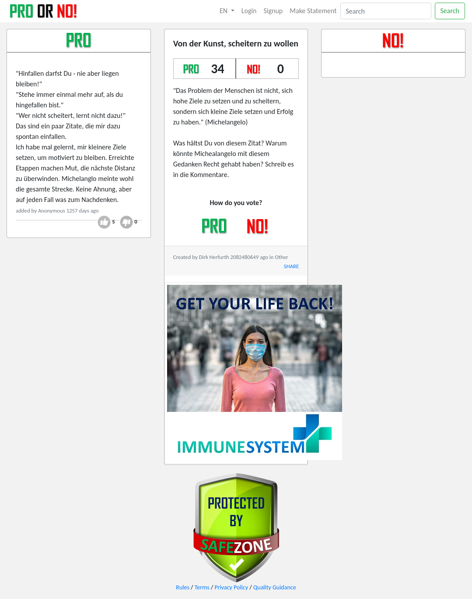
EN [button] (224, 11)
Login (249, 11)
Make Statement (313, 11)
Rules (182, 587)
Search (450, 11)
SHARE (291, 266)
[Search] (385, 11)
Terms (202, 587)
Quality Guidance (274, 587)
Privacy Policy (231, 587)
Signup (273, 11)
